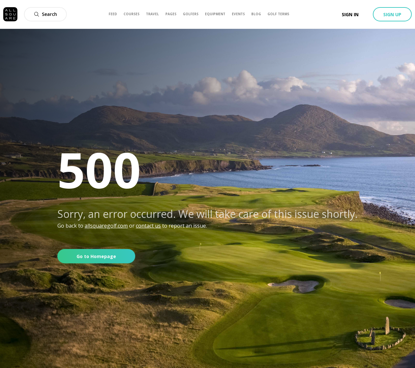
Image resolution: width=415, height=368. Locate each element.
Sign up (392, 14)
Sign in (350, 14)
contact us (148, 225)
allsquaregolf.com (106, 225)
